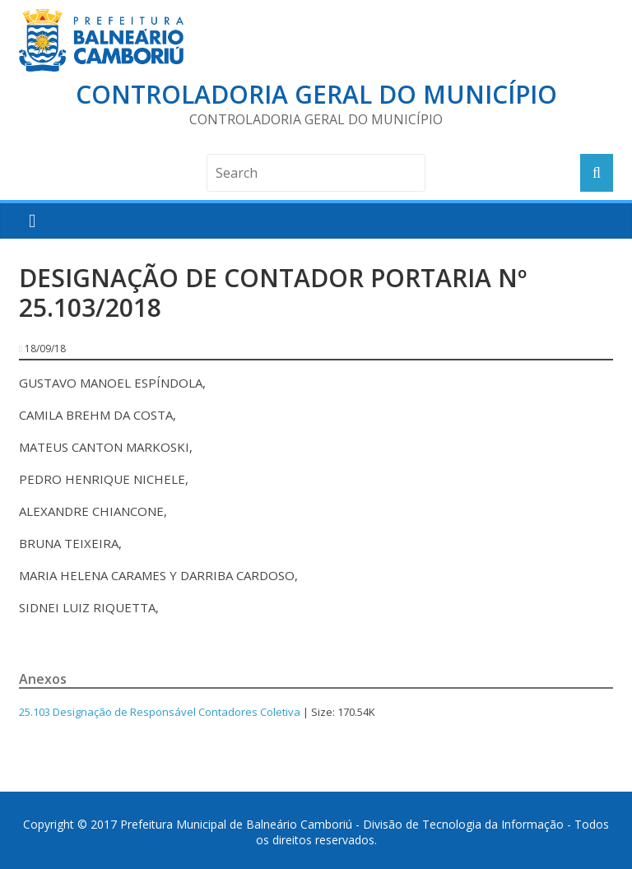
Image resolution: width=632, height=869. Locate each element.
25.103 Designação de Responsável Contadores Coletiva (159, 711)
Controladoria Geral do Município (316, 94)
